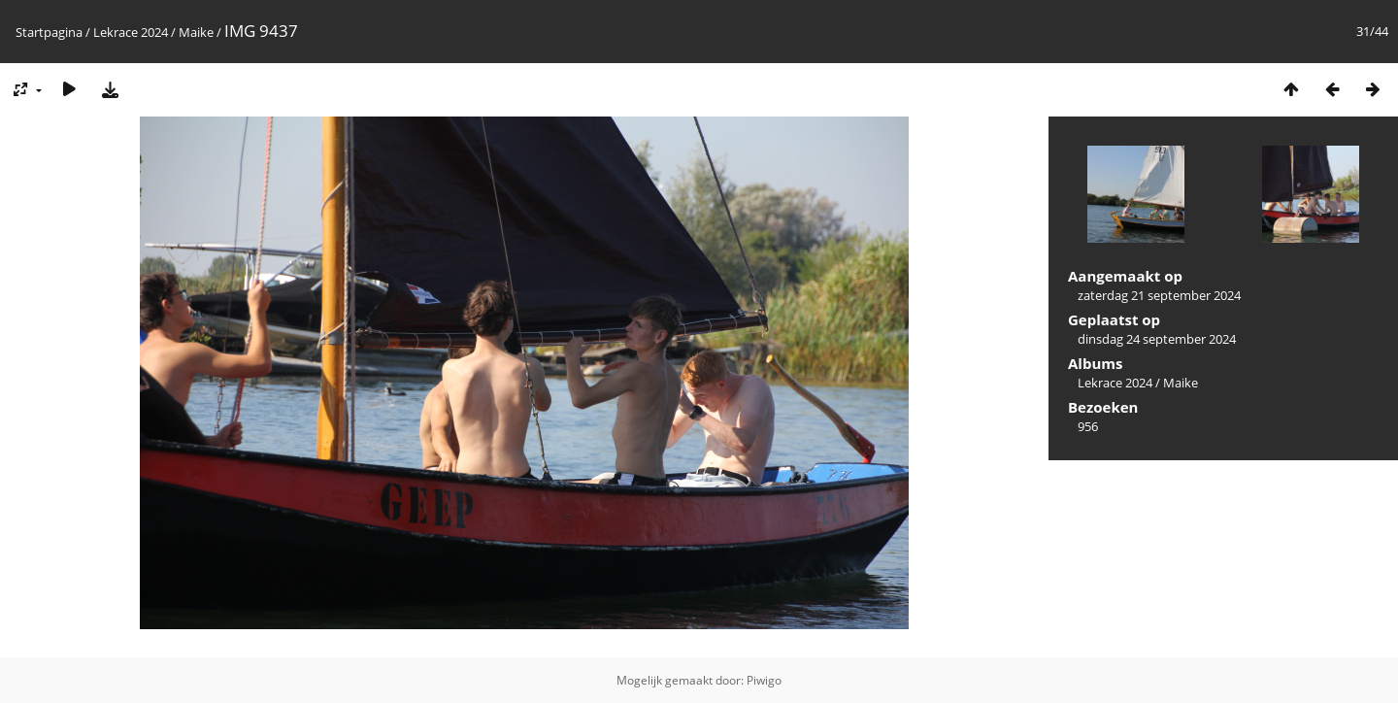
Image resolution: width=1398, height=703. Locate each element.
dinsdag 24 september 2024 (1157, 339)
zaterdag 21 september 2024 (1159, 295)
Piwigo (764, 680)
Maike (196, 32)
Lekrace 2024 (130, 32)
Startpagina (49, 32)
